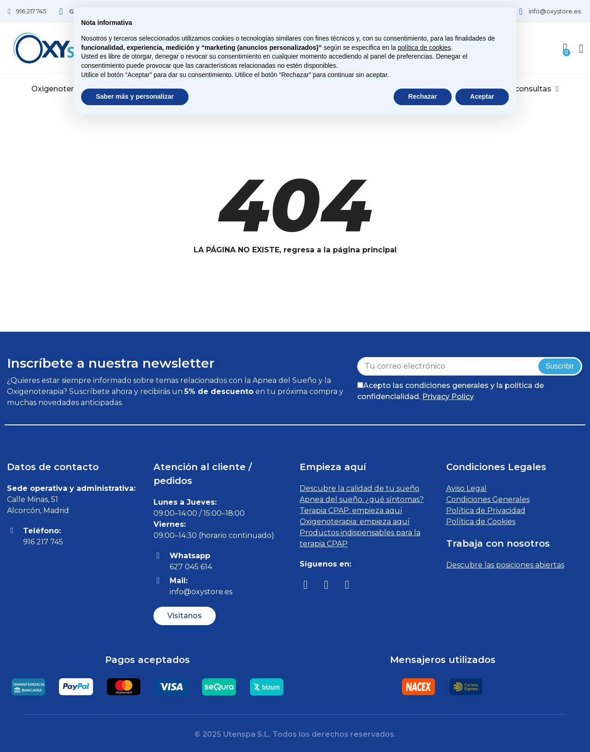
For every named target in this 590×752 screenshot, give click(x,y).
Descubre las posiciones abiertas (505, 565)
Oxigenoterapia (64, 89)
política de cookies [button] (424, 47)
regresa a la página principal (340, 249)
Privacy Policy (448, 396)
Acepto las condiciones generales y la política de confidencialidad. (450, 391)
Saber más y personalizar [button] (135, 96)
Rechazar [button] (422, 96)
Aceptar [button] (482, 96)
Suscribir (559, 366)
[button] (184, 616)
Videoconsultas (526, 89)
